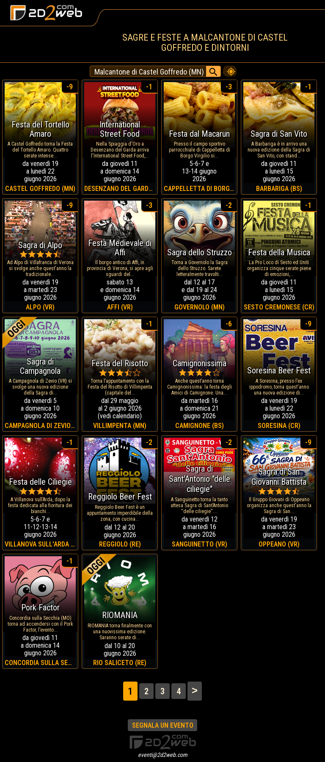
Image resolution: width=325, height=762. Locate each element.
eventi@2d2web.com (162, 754)
